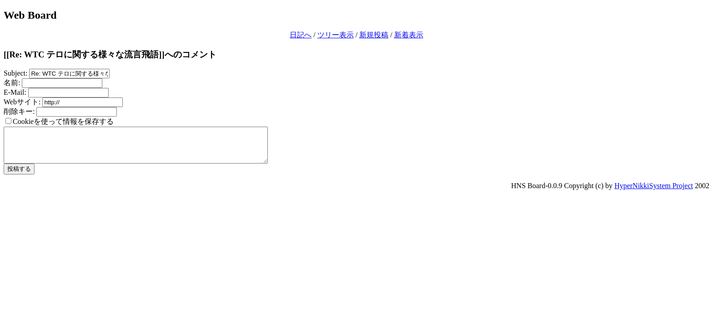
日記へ (300, 35)
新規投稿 (373, 35)
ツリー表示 (335, 35)
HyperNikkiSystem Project (653, 192)
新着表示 (408, 35)
